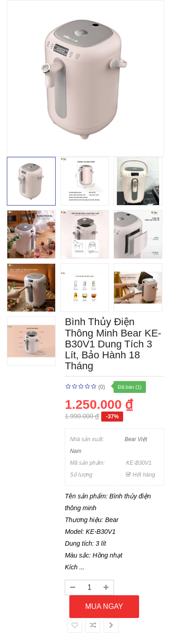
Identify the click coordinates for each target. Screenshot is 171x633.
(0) (101, 387)
